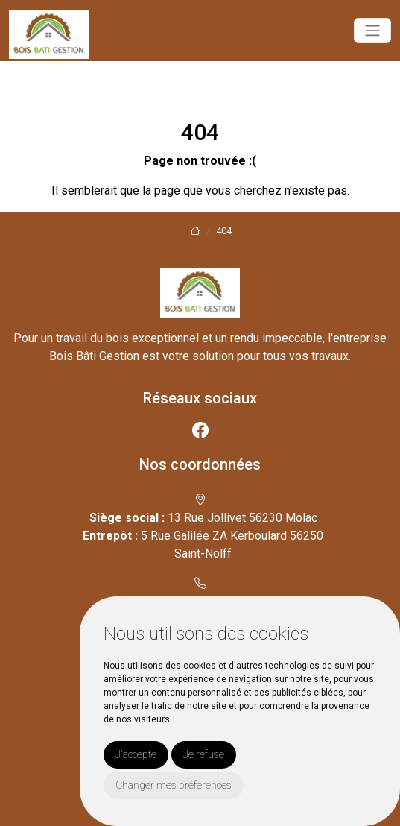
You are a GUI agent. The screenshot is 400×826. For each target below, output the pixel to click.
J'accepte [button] (135, 754)
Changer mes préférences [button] (173, 785)
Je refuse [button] (203, 754)
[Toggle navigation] (372, 30)
